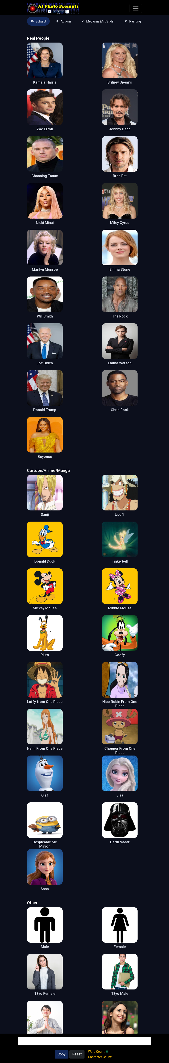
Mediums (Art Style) (98, 21)
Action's (64, 21)
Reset (77, 1054)
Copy (62, 1054)
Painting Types (137, 21)
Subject (38, 21)
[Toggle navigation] (136, 8)
